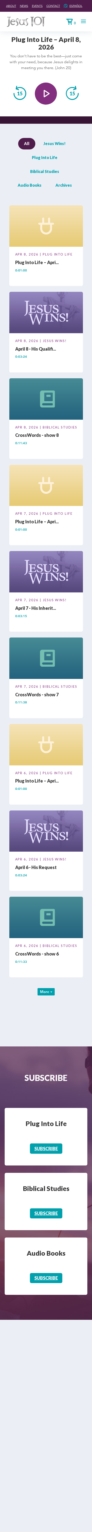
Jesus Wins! (54, 143)
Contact (53, 6)
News (24, 6)
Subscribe (46, 1148)
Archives (63, 185)
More (46, 991)
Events (37, 6)
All (26, 143)
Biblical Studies (44, 171)
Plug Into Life (44, 157)
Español (75, 6)
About (11, 6)
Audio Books (29, 185)
